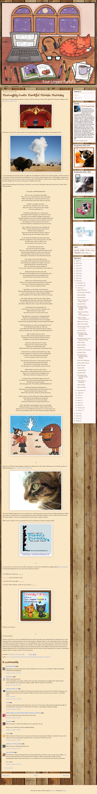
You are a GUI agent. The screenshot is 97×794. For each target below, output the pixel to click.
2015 (77, 418)
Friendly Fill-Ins (81, 304)
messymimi (9, 721)
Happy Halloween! (82, 290)
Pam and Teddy (10, 752)
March (79, 405)
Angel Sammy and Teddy (10, 101)
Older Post (66, 776)
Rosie (92, 250)
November (80, 285)
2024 (77, 265)
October (80, 288)
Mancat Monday (81, 295)
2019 (77, 278)
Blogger (64, 790)
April (79, 402)
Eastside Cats (9, 677)
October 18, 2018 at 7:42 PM (13, 740)
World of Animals (10, 696)
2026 (77, 261)
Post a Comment (9, 768)
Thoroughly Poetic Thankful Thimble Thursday (82, 308)
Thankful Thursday (16, 657)
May (79, 400)
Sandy (7, 702)
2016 (77, 416)
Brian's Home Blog (11, 666)
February (80, 407)
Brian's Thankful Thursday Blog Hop (22, 468)
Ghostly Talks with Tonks (83, 292)
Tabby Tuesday (81, 342)
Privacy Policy (27, 86)
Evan (88, 250)
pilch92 (8, 733)
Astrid (76, 250)
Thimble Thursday (30, 657)
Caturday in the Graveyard (84, 350)
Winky (90, 253)
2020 (77, 275)
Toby (83, 253)
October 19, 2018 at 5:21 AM (13, 748)
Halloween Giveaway (82, 321)
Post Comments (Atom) (39, 780)
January (80, 410)
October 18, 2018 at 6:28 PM (13, 730)
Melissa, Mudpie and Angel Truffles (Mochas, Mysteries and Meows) (23, 713)
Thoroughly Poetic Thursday (43, 657)
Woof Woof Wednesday (83, 360)
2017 (77, 413)
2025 (77, 263)
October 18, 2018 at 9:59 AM (13, 685)
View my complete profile (80, 140)
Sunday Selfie (80, 367)
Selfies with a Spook (82, 324)
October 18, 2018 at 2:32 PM (13, 709)
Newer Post (6, 776)
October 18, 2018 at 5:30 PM (13, 718)
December (80, 283)
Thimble (23, 657)
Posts (77, 95)
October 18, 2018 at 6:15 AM (13, 673)
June (79, 397)
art (7, 657)
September (80, 390)
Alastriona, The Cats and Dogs (14, 744)
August (80, 393)
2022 (77, 271)
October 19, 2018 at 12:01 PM (13, 764)
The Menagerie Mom (88, 106)
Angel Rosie (15, 86)
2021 (77, 273)
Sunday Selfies (81, 347)
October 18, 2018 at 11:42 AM (13, 699)
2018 (77, 280)
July (79, 395)
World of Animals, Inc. (12, 689)
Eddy (82, 250)
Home (6, 86)
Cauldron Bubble (81, 370)
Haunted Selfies (81, 297)
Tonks (87, 253)
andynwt (53, 790)
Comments (78, 98)
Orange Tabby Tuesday (83, 363)
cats (9, 657)
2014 (77, 420)
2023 (77, 268)
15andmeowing (62, 567)
